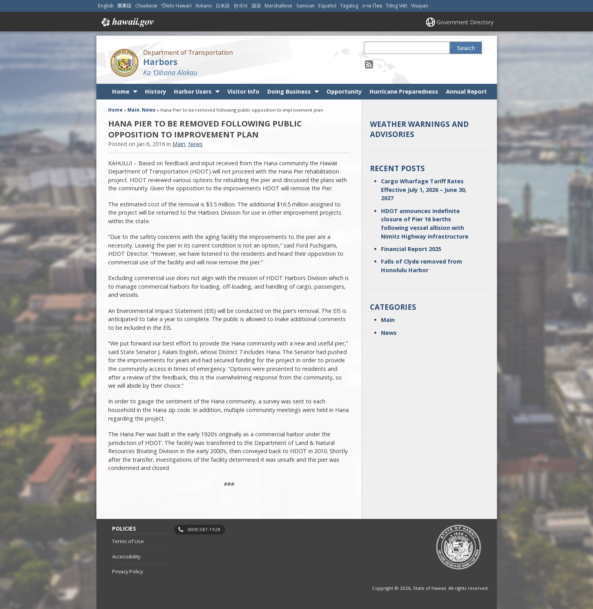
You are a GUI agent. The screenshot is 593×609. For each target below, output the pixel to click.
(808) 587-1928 (204, 529)
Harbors (160, 61)
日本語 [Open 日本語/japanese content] (223, 5)
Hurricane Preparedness (404, 91)
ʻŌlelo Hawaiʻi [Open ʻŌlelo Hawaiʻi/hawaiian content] (176, 5)
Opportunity (344, 91)
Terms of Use (128, 541)
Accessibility (126, 556)
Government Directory (465, 22)
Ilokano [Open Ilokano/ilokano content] (204, 5)
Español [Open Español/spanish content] (327, 5)
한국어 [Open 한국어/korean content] (241, 5)
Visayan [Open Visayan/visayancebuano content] (419, 5)
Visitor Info (243, 91)
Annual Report (466, 91)
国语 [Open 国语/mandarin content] (256, 5)
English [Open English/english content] (106, 5)
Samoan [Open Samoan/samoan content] (305, 5)
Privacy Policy (127, 571)
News (149, 110)
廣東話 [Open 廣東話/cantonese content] (124, 5)
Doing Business (289, 91)
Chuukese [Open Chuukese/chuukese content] (146, 5)
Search (466, 48)
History (155, 91)
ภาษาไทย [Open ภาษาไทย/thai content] (372, 5)
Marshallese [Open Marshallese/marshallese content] (278, 5)
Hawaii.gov (126, 22)
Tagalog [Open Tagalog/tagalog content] (349, 5)
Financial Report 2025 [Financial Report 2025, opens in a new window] (411, 249)
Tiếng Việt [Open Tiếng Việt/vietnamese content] (396, 5)
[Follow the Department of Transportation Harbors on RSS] (369, 64)
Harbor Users (193, 91)
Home (120, 91)
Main (133, 110)
